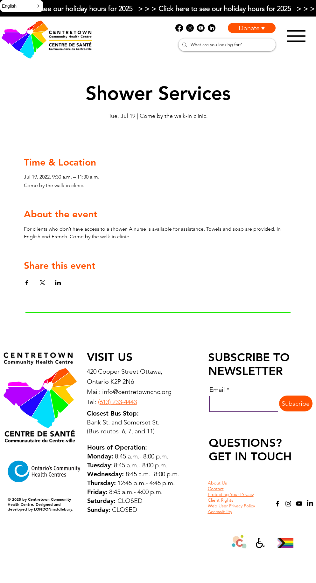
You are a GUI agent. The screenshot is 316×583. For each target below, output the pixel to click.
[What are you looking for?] (226, 44)
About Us (217, 483)
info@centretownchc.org (137, 392)
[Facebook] (277, 503)
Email (217, 389)
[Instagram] (288, 503)
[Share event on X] (42, 282)
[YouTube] (299, 503)
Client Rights (220, 500)
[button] (21, 6)
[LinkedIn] (310, 503)
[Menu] (296, 36)
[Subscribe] (295, 403)
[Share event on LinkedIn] (58, 282)
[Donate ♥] (252, 28)
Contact (216, 488)
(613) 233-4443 (117, 402)
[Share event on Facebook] (27, 282)
